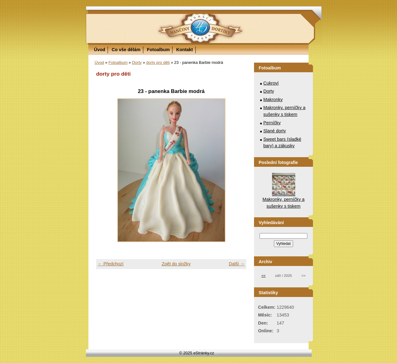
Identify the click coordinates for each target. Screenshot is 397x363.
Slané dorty (274, 130)
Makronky (273, 99)
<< (263, 275)
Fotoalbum (158, 49)
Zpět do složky (176, 263)
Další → (237, 263)
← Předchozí (110, 263)
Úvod (99, 49)
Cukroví (271, 83)
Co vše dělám (126, 49)
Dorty (137, 62)
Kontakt (184, 49)
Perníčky (272, 122)
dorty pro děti (158, 62)
